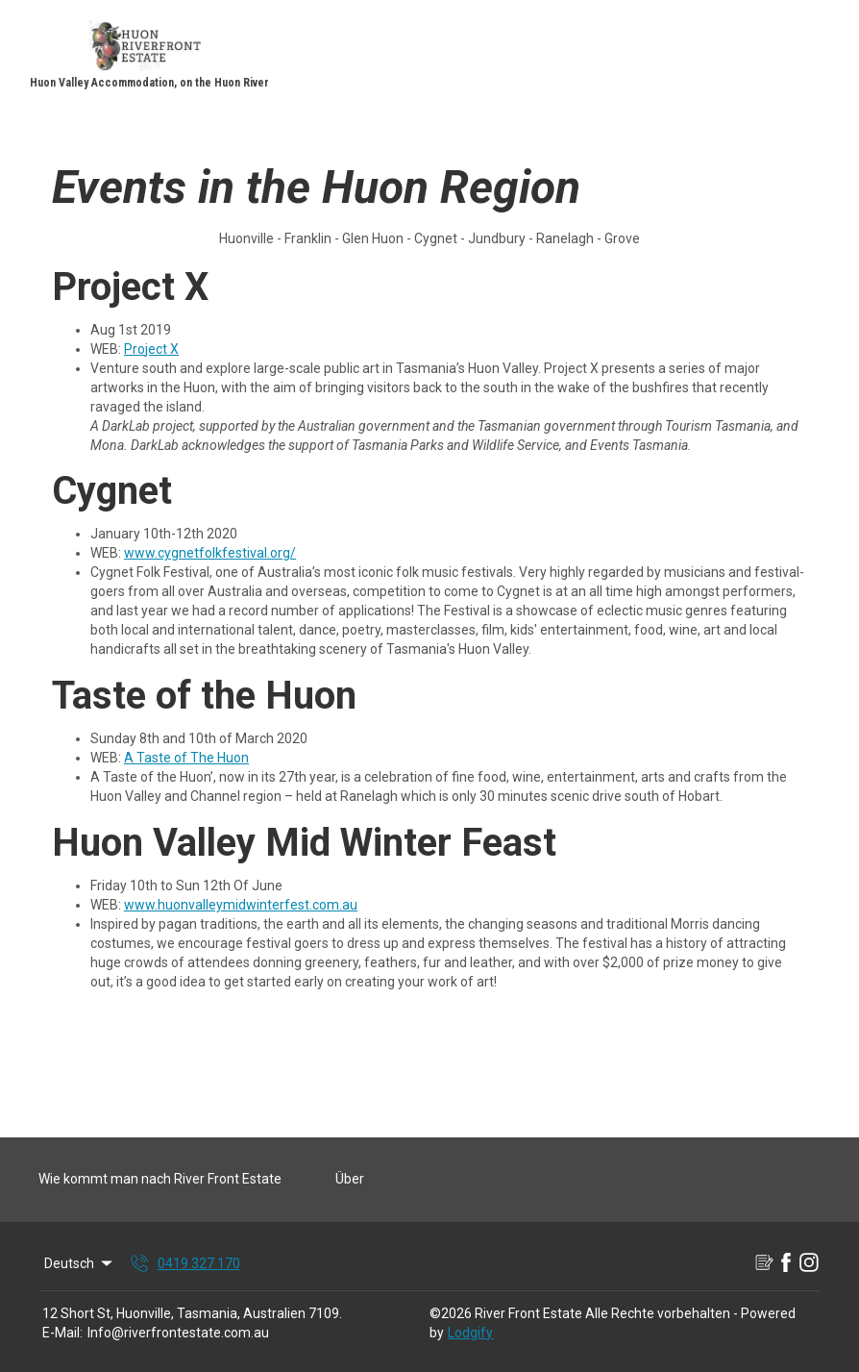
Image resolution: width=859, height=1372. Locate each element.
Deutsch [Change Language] (79, 1263)
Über (349, 1178)
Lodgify (470, 1332)
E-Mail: (62, 1332)
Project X (151, 349)
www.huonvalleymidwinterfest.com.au (240, 904)
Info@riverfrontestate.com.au (178, 1332)
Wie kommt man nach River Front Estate (160, 1178)
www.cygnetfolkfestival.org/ (210, 553)
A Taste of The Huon (186, 757)
